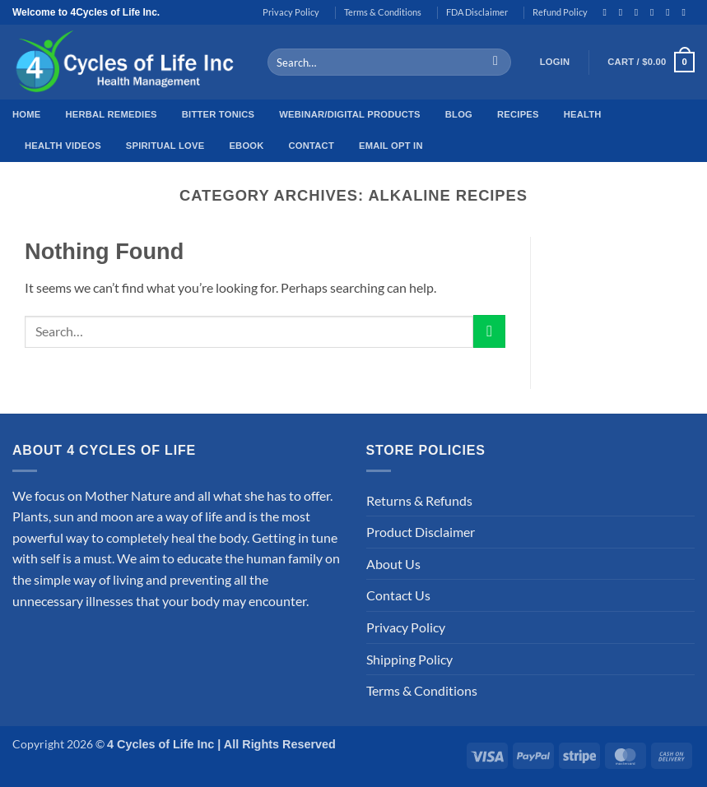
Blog (458, 114)
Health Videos (63, 145)
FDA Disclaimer (477, 12)
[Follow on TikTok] (639, 12)
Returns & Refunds (419, 500)
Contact (311, 145)
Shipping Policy (409, 659)
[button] (555, 62)
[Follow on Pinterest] (686, 12)
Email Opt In (391, 145)
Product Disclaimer (420, 531)
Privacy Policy (291, 12)
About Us (393, 564)
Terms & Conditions (382, 12)
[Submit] (495, 62)
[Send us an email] (671, 12)
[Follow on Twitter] (655, 12)
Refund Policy (560, 12)
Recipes (518, 114)
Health (583, 114)
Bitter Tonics (218, 114)
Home (26, 114)
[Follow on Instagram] (624, 12)
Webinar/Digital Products (350, 114)
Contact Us (398, 595)
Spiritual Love (165, 145)
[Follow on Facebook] (607, 12)
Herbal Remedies (110, 114)
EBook (246, 145)
